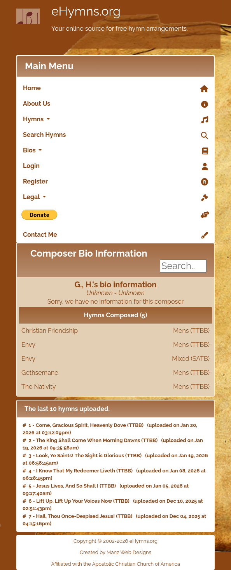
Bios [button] (115, 151)
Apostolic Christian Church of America (136, 564)
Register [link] (115, 182)
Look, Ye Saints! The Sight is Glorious (80, 455)
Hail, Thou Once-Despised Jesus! (75, 516)
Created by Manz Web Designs (115, 552)
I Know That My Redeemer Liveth (75, 471)
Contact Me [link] (115, 235)
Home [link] (115, 89)
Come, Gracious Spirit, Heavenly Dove (81, 425)
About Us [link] (115, 104)
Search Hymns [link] (115, 135)
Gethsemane (115, 373)
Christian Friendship (115, 331)
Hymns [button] (115, 120)
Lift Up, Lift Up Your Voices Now (74, 501)
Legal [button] (115, 197)
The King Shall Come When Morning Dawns (88, 440)
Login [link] (115, 166)
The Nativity (115, 387)
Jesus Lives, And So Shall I (67, 486)
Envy (115, 345)
